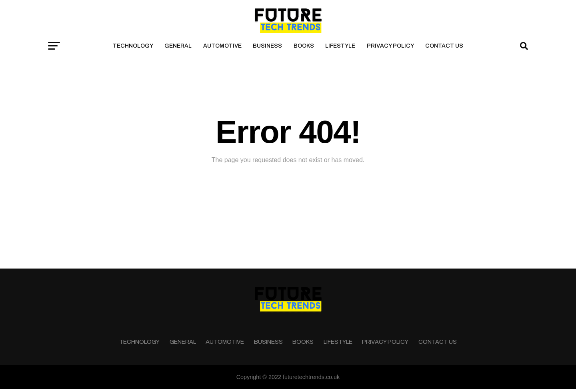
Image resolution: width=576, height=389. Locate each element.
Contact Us (444, 46)
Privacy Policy (390, 46)
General (178, 46)
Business (267, 46)
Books (304, 46)
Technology (133, 46)
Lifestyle (340, 46)
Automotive (222, 46)
